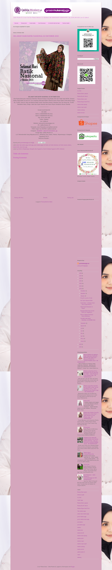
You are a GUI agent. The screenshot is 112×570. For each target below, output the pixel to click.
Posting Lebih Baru (18, 197)
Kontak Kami (86, 464)
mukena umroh (80, 549)
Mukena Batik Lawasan (82, 93)
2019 (80, 286)
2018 (80, 288)
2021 (80, 281)
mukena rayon (80, 541)
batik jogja (30, 145)
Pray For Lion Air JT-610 (86, 298)
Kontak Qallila (32, 23)
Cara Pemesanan (42, 23)
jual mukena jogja (81, 525)
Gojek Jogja (80, 500)
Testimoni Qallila (65, 23)
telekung (79, 557)
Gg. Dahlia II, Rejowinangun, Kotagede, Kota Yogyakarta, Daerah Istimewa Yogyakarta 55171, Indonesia (40, 149)
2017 (80, 344)
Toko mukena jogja (81, 511)
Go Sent (79, 91)
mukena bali (80, 530)
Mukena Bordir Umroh (82, 96)
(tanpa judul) (87, 400)
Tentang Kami (24, 23)
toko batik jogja (23, 147)
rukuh (78, 554)
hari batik (45, 145)
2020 (80, 283)
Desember (83, 291)
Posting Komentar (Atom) (46, 202)
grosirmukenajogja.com (84, 263)
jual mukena (80, 522)
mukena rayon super (82, 107)
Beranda (16, 23)
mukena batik (16, 147)
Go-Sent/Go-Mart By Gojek (54, 23)
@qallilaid (39, 130)
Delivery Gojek (80, 495)
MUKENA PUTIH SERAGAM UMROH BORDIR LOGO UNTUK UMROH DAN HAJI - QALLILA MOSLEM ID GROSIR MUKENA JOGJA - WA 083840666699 (91, 440)
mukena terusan (81, 112)
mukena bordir (80, 533)
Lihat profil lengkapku (82, 266)
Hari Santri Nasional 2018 (86, 300)
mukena (69, 145)
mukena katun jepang (82, 104)
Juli (82, 328)
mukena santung (81, 110)
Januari (82, 341)
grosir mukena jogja (38, 145)
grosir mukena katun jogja (83, 519)
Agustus (83, 326)
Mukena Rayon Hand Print (83, 102)
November (83, 293)
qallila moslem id (81, 552)
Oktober (83, 296)
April (82, 336)
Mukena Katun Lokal (82, 99)
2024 (80, 273)
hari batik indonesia (53, 145)
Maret (82, 338)
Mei (82, 333)
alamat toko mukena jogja (22, 145)
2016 (80, 347)
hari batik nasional (63, 145)
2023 (80, 276)
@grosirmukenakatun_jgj (50, 130)
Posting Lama (70, 197)
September (83, 323)
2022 (80, 278)
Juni (82, 331)
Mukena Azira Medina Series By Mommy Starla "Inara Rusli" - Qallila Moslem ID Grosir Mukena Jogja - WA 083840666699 (91, 415)
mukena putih (80, 538)
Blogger (73, 566)
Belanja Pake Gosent (82, 492)
